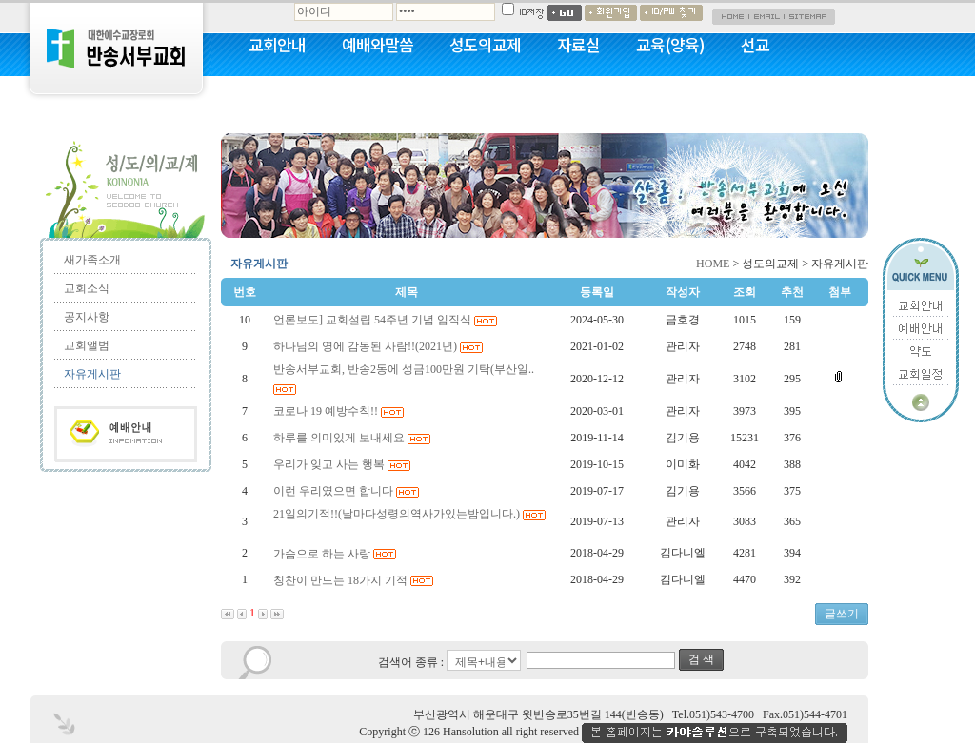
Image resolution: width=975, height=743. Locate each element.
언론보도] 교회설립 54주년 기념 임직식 (386, 319)
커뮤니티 (277, 95)
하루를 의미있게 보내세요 (353, 437)
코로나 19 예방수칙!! (340, 411)
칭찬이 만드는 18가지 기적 (354, 580)
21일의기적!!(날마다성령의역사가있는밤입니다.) (409, 513)
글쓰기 (842, 613)
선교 (755, 44)
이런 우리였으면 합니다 (347, 491)
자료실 (578, 44)
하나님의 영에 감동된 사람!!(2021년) (379, 346)
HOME (712, 263)
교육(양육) (670, 44)
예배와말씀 (377, 44)
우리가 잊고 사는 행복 (343, 464)
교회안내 (277, 44)
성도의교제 (485, 44)
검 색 (701, 659)
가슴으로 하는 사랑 (336, 553)
